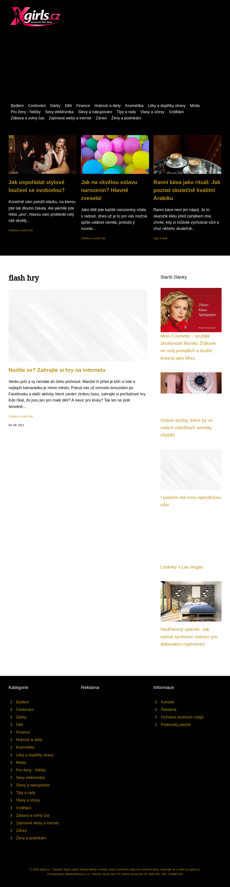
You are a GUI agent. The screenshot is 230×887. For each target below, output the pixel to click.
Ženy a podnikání (126, 118)
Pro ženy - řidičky (26, 112)
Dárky (55, 105)
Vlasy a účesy (152, 112)
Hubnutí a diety (107, 105)
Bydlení (17, 105)
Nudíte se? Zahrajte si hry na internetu (57, 370)
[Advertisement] (115, 69)
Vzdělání (176, 112)
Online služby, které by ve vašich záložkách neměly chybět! (187, 428)
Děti (68, 105)
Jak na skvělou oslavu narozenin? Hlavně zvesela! (109, 190)
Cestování (37, 105)
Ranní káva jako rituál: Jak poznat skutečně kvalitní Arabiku (186, 190)
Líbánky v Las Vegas (182, 566)
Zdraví (101, 118)
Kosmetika (134, 105)
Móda (195, 105)
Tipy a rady (126, 112)
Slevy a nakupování (95, 112)
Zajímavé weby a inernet (70, 118)
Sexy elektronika (59, 112)
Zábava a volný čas (28, 118)
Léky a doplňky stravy (166, 105)
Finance (83, 105)
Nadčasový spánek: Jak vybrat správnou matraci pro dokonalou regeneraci (189, 636)
